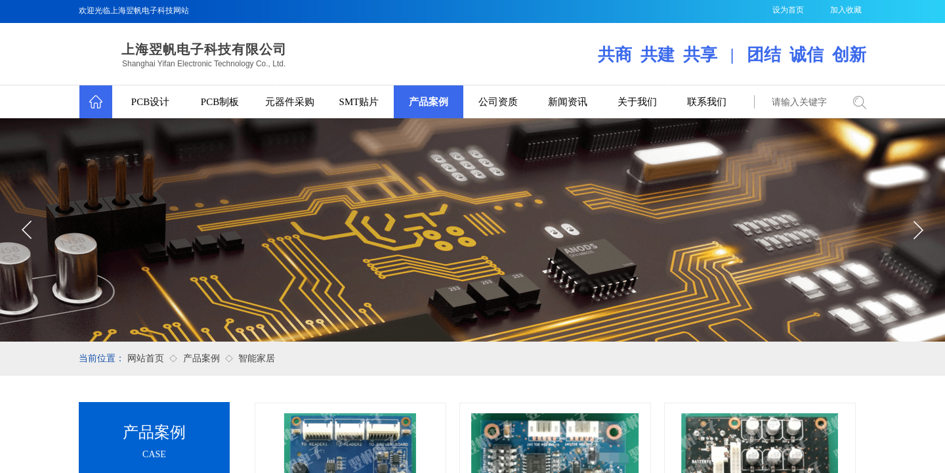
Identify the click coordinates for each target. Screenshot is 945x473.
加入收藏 (846, 9)
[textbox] (800, 102)
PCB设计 (150, 102)
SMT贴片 (359, 102)
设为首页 (788, 9)
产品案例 (428, 102)
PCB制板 (220, 102)
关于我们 (637, 102)
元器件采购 (289, 102)
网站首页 (145, 358)
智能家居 (256, 358)
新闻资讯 (567, 102)
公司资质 (498, 102)
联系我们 (706, 102)
